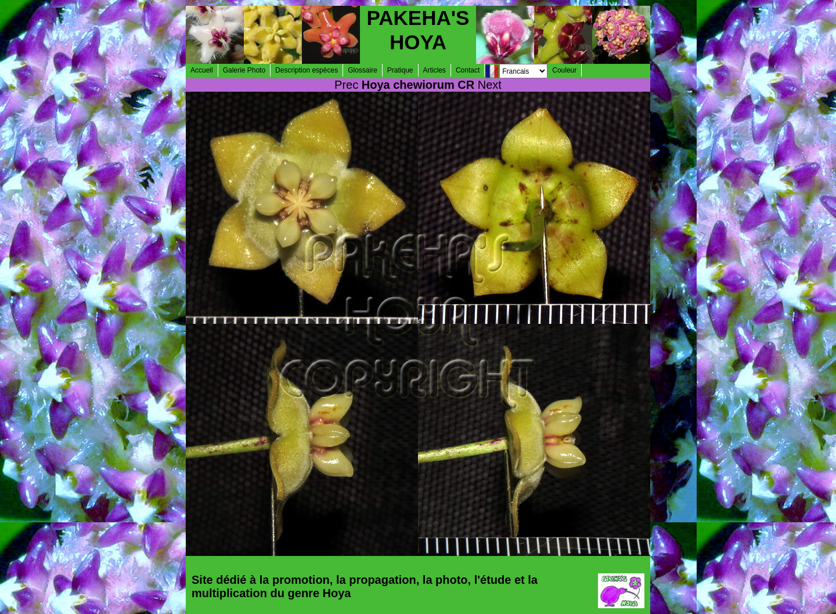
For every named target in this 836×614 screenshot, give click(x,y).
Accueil (201, 70)
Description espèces (306, 70)
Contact (468, 70)
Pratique (400, 70)
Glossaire (362, 70)
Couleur (564, 70)
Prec (346, 84)
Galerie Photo (244, 70)
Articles (434, 70)
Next (490, 84)
